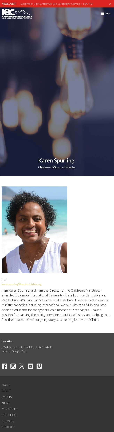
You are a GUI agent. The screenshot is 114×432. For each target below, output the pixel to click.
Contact (8, 427)
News (6, 403)
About (6, 391)
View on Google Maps (14, 351)
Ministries (9, 409)
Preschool (10, 415)
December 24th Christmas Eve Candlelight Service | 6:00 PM (57, 3)
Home (6, 385)
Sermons (8, 421)
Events (7, 397)
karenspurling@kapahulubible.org (21, 284)
